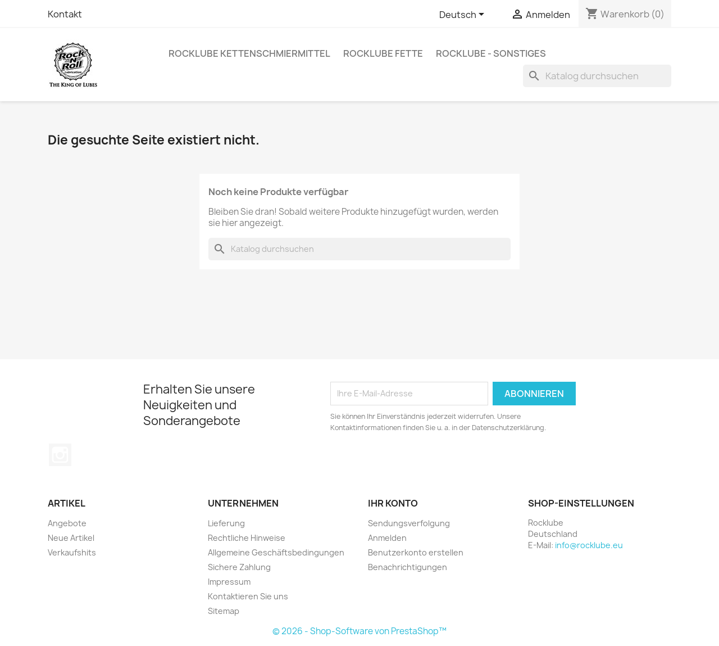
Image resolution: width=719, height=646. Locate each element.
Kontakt (65, 14)
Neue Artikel (71, 537)
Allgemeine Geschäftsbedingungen (276, 552)
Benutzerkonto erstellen (415, 552)
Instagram (60, 455)
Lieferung (226, 523)
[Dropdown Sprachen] (463, 15)
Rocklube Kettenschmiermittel (249, 53)
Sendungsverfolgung (409, 523)
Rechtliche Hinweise (246, 537)
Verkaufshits (72, 552)
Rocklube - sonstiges (491, 53)
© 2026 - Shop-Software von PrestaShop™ (359, 631)
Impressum (229, 581)
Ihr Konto (393, 503)
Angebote (67, 523)
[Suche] (597, 76)
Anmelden (387, 537)
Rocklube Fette (383, 53)
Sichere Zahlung (239, 567)
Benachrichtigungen (407, 567)
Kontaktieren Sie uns (248, 596)
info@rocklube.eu (589, 545)
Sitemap (223, 611)
